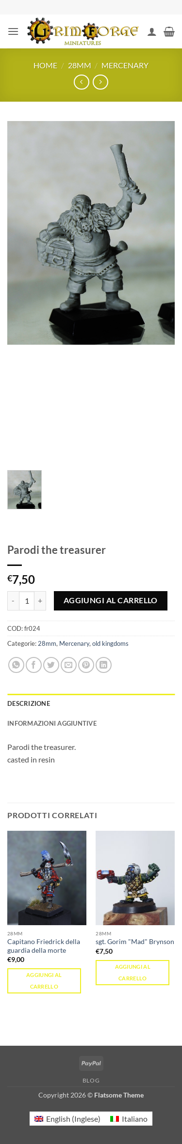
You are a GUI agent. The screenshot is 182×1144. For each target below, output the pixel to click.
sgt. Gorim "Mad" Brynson (135, 942)
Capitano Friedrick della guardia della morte (43, 946)
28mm (79, 65)
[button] (13, 31)
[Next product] (81, 82)
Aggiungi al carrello (111, 600)
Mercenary (125, 65)
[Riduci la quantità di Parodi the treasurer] (13, 600)
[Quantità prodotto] (26, 600)
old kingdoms (110, 643)
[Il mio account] (152, 31)
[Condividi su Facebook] (34, 665)
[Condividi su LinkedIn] (104, 665)
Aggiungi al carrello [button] (44, 981)
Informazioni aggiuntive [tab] (52, 723)
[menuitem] (67, 1119)
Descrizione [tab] (28, 703)
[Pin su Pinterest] (86, 665)
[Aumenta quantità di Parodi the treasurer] (40, 600)
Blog (91, 1080)
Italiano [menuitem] (135, 1118)
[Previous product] (100, 82)
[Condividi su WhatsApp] (16, 665)
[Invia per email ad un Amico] (69, 665)
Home (45, 65)
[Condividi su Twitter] (51, 665)
